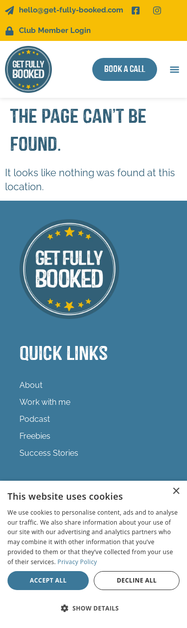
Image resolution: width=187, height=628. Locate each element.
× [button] (176, 491)
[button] (174, 69)
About (30, 385)
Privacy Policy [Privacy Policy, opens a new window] (77, 562)
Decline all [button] (137, 580)
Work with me (47, 402)
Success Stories (48, 453)
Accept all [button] (48, 580)
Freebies (34, 436)
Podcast (34, 419)
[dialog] (93, 554)
